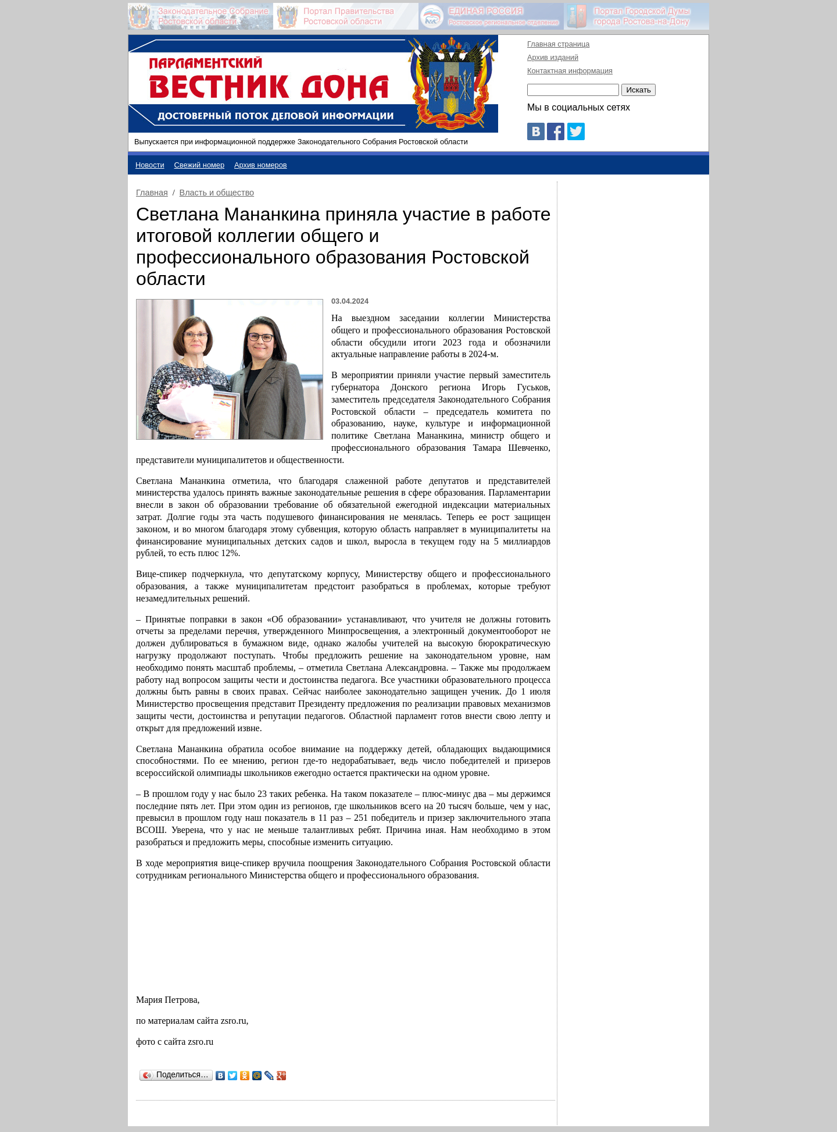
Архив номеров (260, 165)
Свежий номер (199, 165)
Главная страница (558, 44)
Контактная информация (570, 70)
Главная (152, 192)
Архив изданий (552, 57)
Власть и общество (217, 192)
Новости (149, 165)
